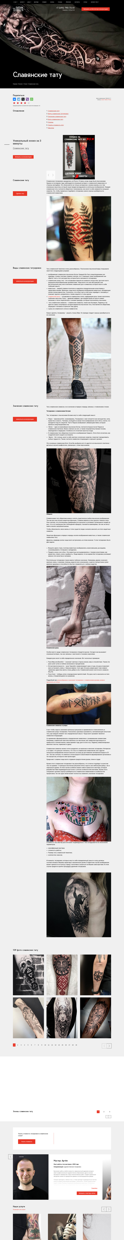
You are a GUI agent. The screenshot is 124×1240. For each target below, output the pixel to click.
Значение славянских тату (57, 116)
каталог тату (94, 2)
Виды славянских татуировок (58, 114)
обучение (68, 2)
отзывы (60, 2)
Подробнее (103, 1188)
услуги (22, 2)
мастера (36, 2)
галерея (44, 2)
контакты (77, 2)
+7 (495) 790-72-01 (65, 7)
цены (28, 2)
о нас (15, 2)
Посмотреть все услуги (19, 1209)
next (109, 1045)
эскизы (52, 2)
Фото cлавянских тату (55, 119)
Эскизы (50, 122)
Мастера (51, 128)
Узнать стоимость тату (56, 125)
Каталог (15, 20)
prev (104, 1045)
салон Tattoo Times (106, 99)
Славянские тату (54, 111)
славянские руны (54, 296)
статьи (85, 2)
